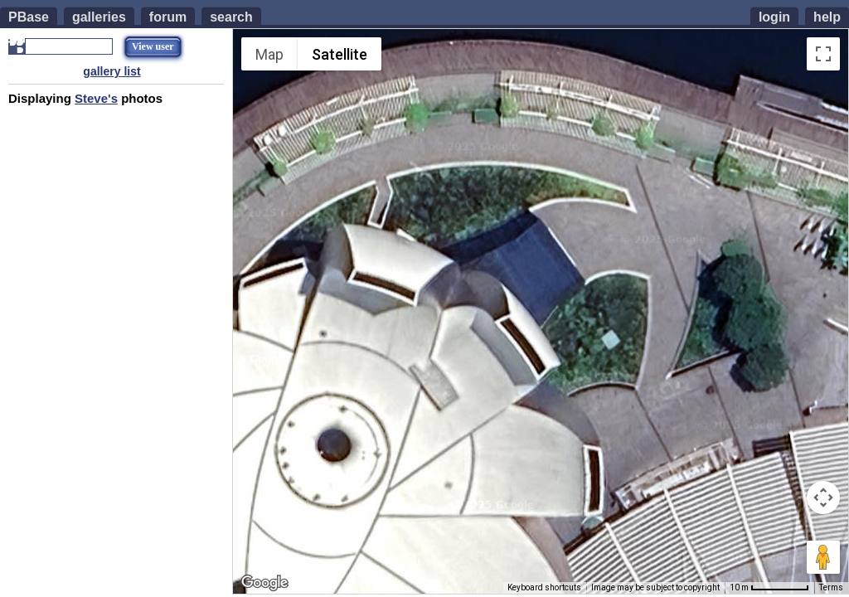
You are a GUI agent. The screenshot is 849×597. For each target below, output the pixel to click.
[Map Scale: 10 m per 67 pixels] (769, 588)
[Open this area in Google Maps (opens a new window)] (264, 583)
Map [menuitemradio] (269, 54)
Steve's (96, 98)
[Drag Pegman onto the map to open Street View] (823, 557)
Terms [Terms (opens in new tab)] (831, 587)
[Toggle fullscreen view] (823, 53)
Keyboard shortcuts (544, 587)
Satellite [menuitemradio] (339, 54)
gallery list (111, 71)
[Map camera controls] (823, 497)
